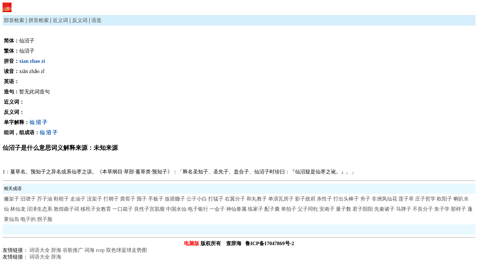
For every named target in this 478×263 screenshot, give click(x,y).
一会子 (217, 209)
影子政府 (305, 198)
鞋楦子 (61, 198)
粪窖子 (127, 198)
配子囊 (272, 209)
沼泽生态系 (39, 209)
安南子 (327, 209)
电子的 (28, 219)
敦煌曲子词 (66, 209)
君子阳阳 (363, 209)
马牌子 (403, 209)
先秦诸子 (384, 209)
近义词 (60, 20)
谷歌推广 (73, 250)
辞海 (56, 250)
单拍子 (288, 209)
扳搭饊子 (175, 198)
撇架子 (11, 198)
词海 (89, 250)
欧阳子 (444, 198)
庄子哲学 (425, 198)
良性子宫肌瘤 (149, 209)
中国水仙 (176, 209)
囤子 (142, 198)
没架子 (94, 198)
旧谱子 (28, 198)
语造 (96, 20)
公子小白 (196, 198)
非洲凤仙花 (384, 198)
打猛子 (216, 198)
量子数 (343, 209)
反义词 (79, 20)
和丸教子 (257, 198)
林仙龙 (18, 209)
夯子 (365, 198)
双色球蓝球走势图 (126, 250)
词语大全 (39, 250)
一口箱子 (122, 209)
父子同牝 (308, 209)
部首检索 (14, 20)
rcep (100, 250)
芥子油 (44, 198)
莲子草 (406, 198)
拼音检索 (38, 20)
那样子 (458, 209)
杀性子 (324, 198)
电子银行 (198, 209)
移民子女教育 (95, 209)
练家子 (255, 209)
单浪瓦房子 (281, 198)
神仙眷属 (236, 209)
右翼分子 (235, 198)
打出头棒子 (346, 198)
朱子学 (442, 209)
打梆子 (111, 198)
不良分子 (423, 209)
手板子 (155, 198)
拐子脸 (44, 219)
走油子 (78, 198)
